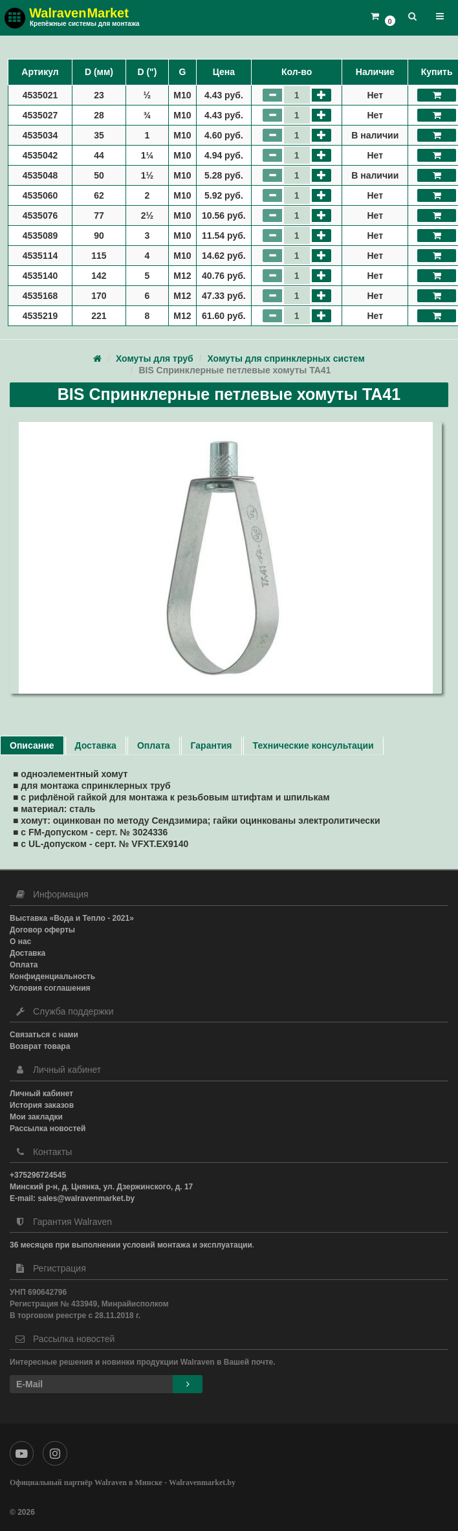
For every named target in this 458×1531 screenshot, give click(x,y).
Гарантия (211, 745)
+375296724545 (38, 1175)
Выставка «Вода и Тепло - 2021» (72, 918)
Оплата (153, 745)
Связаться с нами (44, 1034)
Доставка (95, 745)
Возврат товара (40, 1046)
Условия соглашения (50, 988)
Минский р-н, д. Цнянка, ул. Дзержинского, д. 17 (101, 1186)
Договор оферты (42, 929)
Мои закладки (36, 1116)
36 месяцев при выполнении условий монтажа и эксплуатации (131, 1245)
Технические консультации (313, 745)
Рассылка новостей (47, 1128)
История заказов (42, 1105)
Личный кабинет (41, 1093)
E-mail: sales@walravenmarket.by (72, 1198)
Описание (32, 745)
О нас (20, 941)
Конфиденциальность (52, 976)
